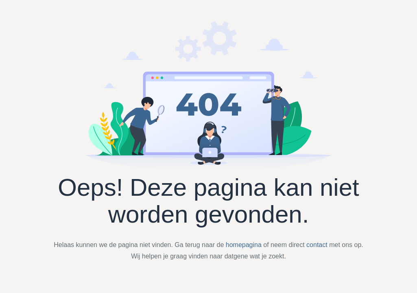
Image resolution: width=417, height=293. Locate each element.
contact (316, 244)
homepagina (244, 244)
